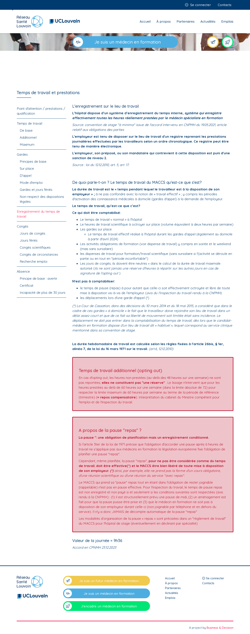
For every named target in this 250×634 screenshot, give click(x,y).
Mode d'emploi (31, 182)
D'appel (25, 175)
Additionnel (28, 137)
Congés (22, 226)
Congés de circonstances (39, 254)
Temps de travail (29, 123)
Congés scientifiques (35, 247)
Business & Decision (220, 628)
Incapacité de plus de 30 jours (42, 292)
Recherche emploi (33, 261)
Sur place (27, 168)
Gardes (22, 154)
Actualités (207, 21)
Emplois (227, 21)
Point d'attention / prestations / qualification (41, 110)
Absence (23, 271)
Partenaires (186, 21)
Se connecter (200, 5)
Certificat (26, 285)
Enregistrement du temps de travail (38, 213)
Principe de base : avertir (38, 278)
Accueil (145, 21)
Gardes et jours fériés (36, 190)
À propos (163, 21)
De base (26, 130)
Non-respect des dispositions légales (42, 199)
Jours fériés (29, 240)
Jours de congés (32, 233)
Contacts (224, 5)
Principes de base (33, 161)
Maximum (27, 144)
